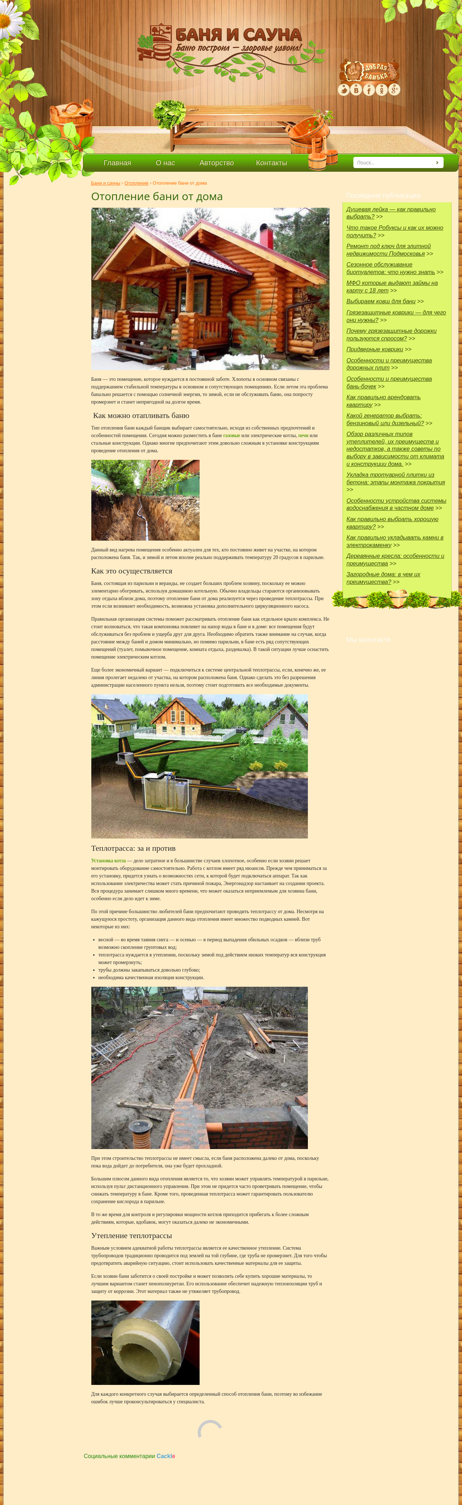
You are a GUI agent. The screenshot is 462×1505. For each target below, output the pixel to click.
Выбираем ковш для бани (380, 301)
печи (304, 435)
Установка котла (109, 860)
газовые (231, 435)
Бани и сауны (105, 183)
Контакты (271, 163)
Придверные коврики (374, 349)
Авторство (217, 163)
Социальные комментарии (129, 1456)
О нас (165, 163)
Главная (117, 163)
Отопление (137, 183)
